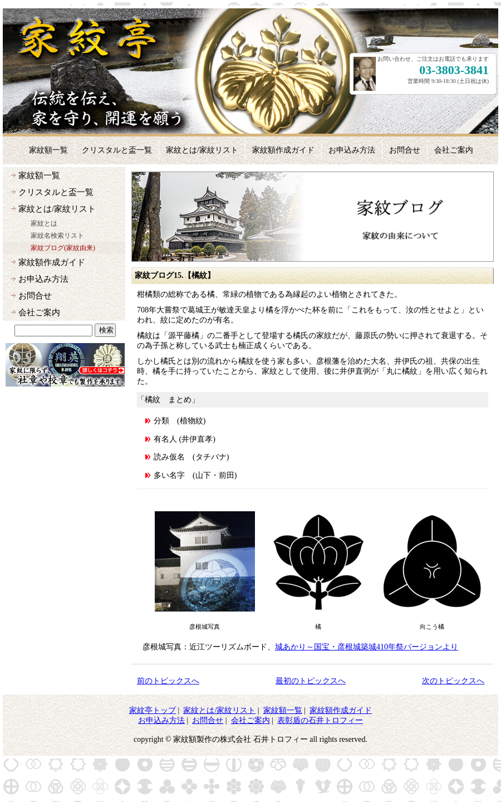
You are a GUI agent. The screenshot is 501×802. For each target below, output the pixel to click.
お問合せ (35, 295)
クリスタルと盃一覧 (56, 192)
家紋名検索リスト (57, 235)
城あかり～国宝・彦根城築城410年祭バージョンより (366, 647)
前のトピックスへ (168, 681)
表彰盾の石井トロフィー (320, 720)
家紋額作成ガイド (51, 262)
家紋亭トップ (152, 710)
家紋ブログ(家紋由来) (63, 248)
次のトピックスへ (453, 681)
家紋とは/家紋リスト (57, 208)
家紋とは (44, 223)
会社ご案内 (39, 312)
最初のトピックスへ (311, 681)
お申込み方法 (43, 279)
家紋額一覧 (39, 175)
